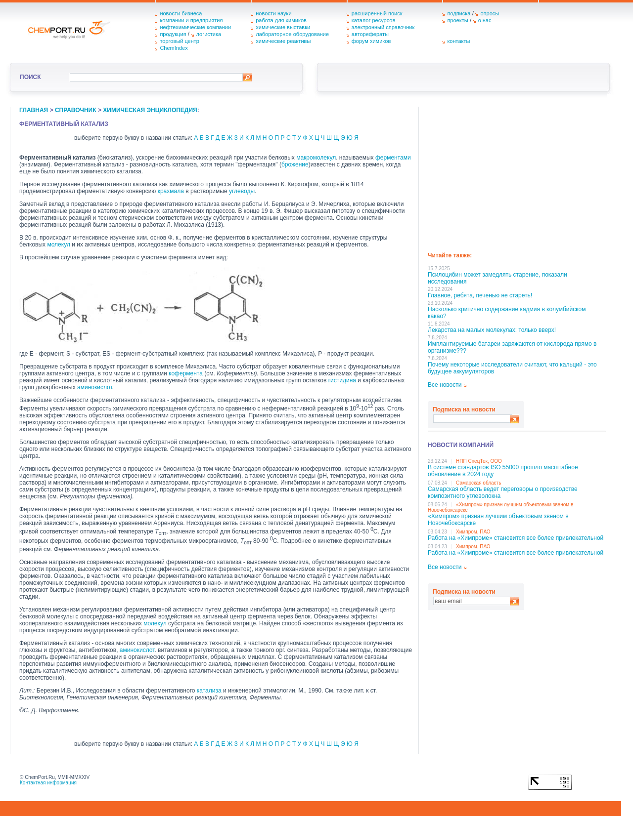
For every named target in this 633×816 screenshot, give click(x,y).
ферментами (393, 157)
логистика (209, 34)
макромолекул (316, 157)
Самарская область (478, 483)
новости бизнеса (181, 13)
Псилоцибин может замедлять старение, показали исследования (497, 278)
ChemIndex (173, 48)
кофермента (186, 373)
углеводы (242, 191)
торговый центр (179, 41)
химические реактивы (283, 41)
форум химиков (371, 41)
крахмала (171, 191)
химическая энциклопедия (150, 110)
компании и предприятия (191, 20)
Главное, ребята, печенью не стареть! (480, 295)
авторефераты (370, 34)
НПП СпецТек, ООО (479, 461)
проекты (457, 20)
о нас (485, 20)
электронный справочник (383, 27)
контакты (458, 41)
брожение (295, 164)
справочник (75, 110)
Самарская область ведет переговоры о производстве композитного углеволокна (503, 492)
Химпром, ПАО (473, 531)
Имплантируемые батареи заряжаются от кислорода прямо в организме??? (512, 347)
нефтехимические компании (195, 27)
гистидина (342, 380)
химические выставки (283, 27)
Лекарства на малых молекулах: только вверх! (492, 329)
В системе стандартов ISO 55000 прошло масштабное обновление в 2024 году (503, 471)
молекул (58, 244)
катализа (209, 690)
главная (33, 110)
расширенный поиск (377, 13)
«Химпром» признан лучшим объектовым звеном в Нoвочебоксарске (498, 520)
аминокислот (94, 387)
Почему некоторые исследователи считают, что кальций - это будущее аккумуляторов (512, 368)
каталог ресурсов (374, 20)
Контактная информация (48, 782)
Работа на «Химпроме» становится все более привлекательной (515, 537)
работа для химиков (281, 20)
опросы (489, 13)
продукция (173, 34)
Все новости (444, 384)
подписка (458, 13)
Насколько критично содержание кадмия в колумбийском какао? (507, 313)
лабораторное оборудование (292, 34)
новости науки (273, 13)
